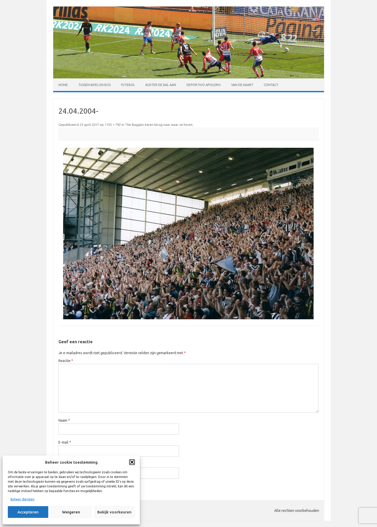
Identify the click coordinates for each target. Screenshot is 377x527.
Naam (64, 420)
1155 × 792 (113, 124)
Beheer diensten (22, 499)
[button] (132, 462)
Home (63, 85)
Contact (271, 85)
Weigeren (71, 512)
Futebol (128, 85)
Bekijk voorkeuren (114, 512)
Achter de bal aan (160, 85)
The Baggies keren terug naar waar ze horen (159, 124)
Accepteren (28, 512)
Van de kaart (242, 85)
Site (61, 464)
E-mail (64, 442)
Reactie (65, 361)
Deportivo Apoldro (204, 85)
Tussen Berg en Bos (94, 85)
